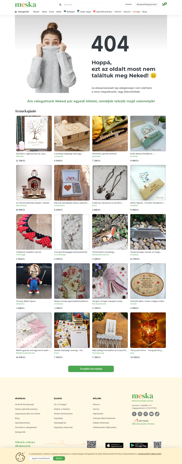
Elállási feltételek (101, 423)
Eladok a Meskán (62, 409)
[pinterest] (145, 414)
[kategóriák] (23, 12)
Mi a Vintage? (60, 404)
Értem (59, 458)
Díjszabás (58, 418)
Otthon (118, 12)
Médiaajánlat (60, 423)
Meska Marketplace (63, 413)
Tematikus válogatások (26, 427)
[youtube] (151, 414)
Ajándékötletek (22, 423)
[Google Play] (114, 445)
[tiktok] (157, 414)
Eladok (128, 4)
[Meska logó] (149, 397)
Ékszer (36, 12)
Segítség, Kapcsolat (63, 427)
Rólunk (96, 404)
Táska (44, 12)
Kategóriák (20, 432)
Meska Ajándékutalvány (26, 409)
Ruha (51, 12)
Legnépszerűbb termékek (27, 413)
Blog (144, 12)
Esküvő (127, 12)
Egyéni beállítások (41, 458)
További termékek (91, 368)
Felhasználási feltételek (104, 418)
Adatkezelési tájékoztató (104, 427)
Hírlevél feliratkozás (24, 404)
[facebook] (134, 414)
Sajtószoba (98, 413)
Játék (58, 12)
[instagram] (140, 414)
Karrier (96, 409)
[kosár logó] (163, 4)
